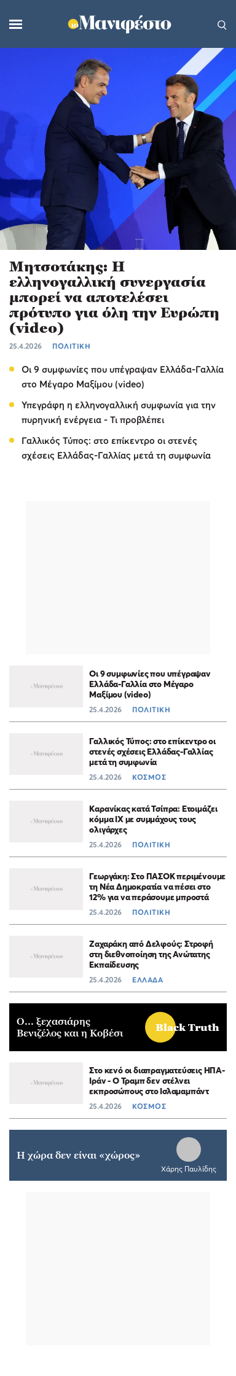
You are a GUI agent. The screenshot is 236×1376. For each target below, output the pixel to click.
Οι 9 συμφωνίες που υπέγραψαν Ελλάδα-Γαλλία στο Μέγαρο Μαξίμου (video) (149, 683)
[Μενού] (15, 24)
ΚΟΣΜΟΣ (149, 777)
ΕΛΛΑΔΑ (147, 979)
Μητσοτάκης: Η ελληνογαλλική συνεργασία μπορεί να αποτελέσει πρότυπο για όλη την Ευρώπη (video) (114, 297)
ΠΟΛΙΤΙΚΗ (71, 346)
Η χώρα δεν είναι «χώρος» (79, 1155)
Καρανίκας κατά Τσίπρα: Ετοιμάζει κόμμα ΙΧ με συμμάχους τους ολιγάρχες (153, 818)
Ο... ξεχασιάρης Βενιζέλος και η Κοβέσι (70, 1027)
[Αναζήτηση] (222, 24)
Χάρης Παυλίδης (188, 1168)
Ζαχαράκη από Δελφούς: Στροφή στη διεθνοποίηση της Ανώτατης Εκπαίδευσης (151, 954)
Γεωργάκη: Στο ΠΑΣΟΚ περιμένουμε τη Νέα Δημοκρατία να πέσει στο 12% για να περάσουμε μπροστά (157, 886)
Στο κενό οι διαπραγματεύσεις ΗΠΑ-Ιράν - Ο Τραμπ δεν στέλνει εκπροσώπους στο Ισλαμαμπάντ (156, 1080)
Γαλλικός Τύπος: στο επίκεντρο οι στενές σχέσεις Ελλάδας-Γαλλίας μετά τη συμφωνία (152, 751)
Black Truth (187, 1027)
